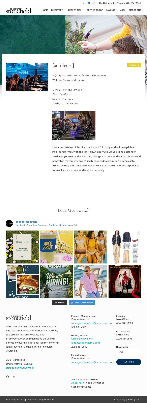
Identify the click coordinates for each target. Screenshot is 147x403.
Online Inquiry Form (82, 338)
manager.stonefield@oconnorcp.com (92, 323)
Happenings (74, 10)
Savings (110, 10)
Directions (135, 10)
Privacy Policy (134, 399)
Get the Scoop (95, 10)
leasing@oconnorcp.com (85, 342)
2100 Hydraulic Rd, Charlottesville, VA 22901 (119, 3)
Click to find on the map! (20, 368)
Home (45, 10)
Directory (57, 10)
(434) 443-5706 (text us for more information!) (80, 75)
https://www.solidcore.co (70, 80)
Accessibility (119, 399)
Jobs (122, 10)
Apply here (77, 382)
